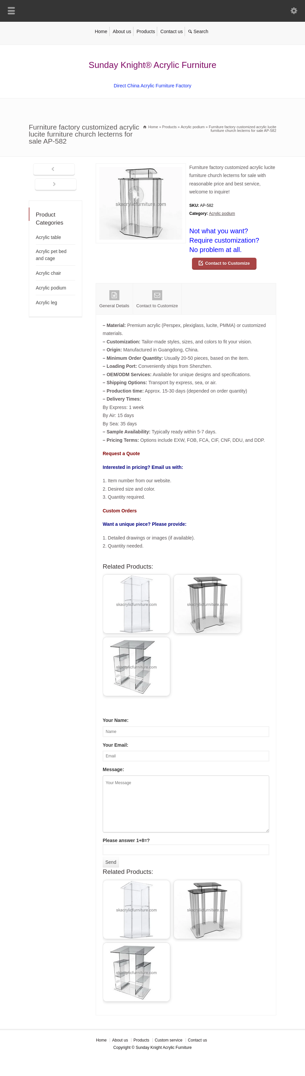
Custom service (169, 1040)
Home (101, 31)
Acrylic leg (46, 302)
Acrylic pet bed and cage (51, 255)
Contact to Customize (227, 263)
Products (145, 31)
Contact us (172, 31)
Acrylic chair (48, 273)
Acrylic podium (222, 213)
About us (122, 31)
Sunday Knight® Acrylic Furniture (152, 65)
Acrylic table (48, 237)
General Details (114, 299)
